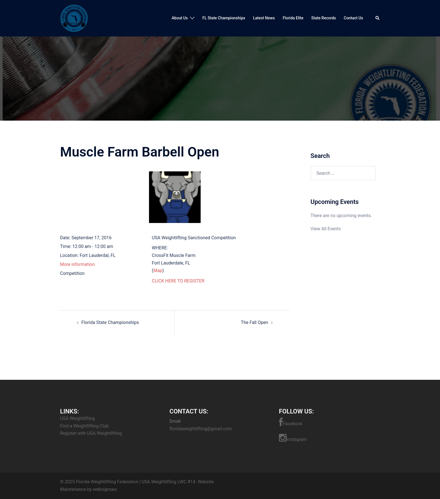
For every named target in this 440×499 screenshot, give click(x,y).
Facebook (290, 422)
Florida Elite (293, 18)
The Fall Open (254, 322)
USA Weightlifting (77, 418)
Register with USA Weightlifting (91, 433)
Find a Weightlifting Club (84, 426)
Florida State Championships (110, 322)
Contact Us (353, 18)
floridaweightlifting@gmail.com (200, 428)
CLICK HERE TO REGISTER (178, 281)
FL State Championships (223, 18)
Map (157, 270)
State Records (323, 18)
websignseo (105, 489)
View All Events (326, 228)
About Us (180, 18)
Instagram (293, 437)
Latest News (264, 18)
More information (77, 264)
